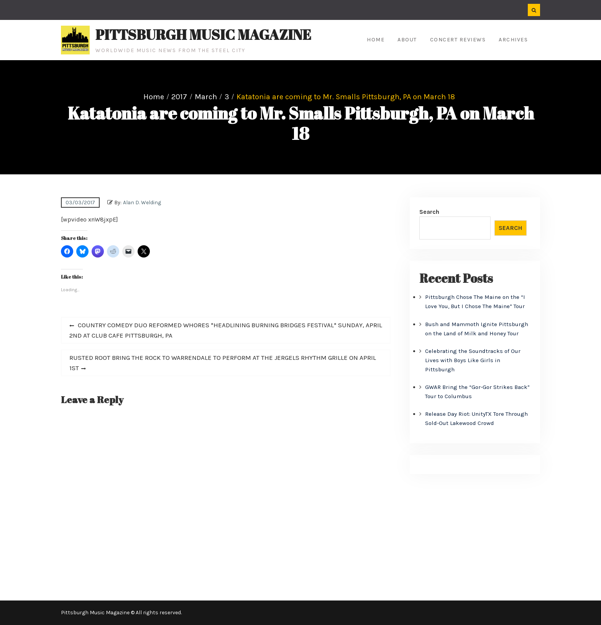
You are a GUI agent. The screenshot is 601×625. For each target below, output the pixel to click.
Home (375, 39)
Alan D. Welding (142, 202)
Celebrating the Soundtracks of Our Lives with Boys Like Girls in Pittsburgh (473, 360)
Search (429, 211)
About (407, 39)
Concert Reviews (458, 39)
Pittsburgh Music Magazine (203, 34)
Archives (513, 39)
